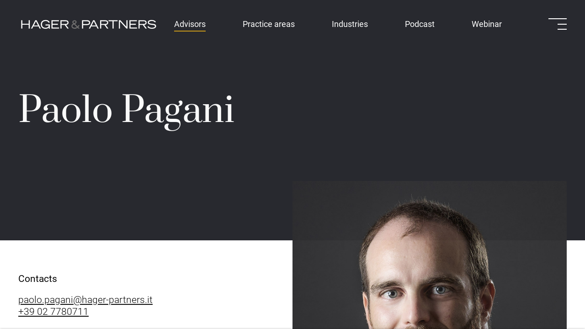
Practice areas (269, 24)
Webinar (487, 24)
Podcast (420, 24)
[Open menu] (557, 24)
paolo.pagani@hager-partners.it (85, 300)
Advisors (190, 24)
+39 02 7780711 (53, 312)
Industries (350, 24)
